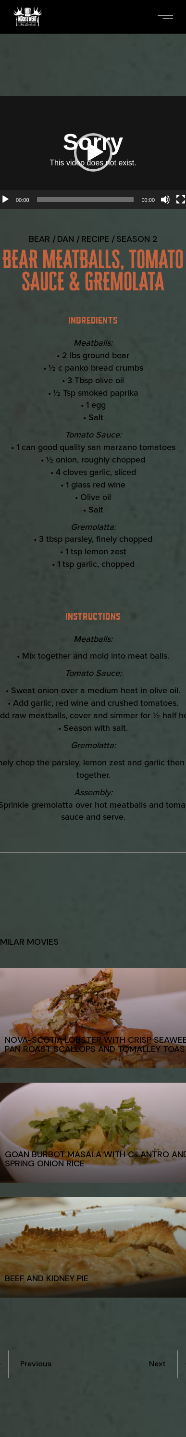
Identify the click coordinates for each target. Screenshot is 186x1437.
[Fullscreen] (181, 199)
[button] (93, 152)
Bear (39, 239)
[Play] (5, 199)
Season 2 (137, 239)
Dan (65, 239)
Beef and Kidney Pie (46, 1278)
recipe (95, 239)
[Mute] (165, 199)
